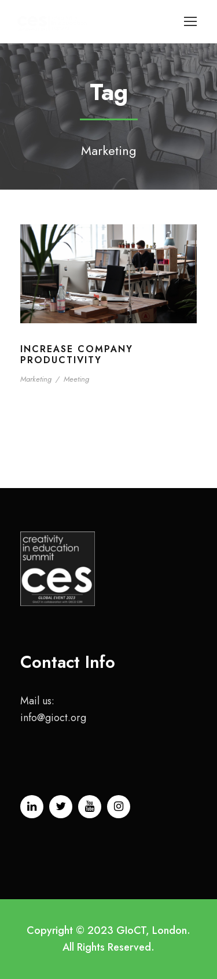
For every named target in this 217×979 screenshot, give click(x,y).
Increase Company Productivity (76, 354)
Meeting (76, 379)
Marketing (36, 379)
